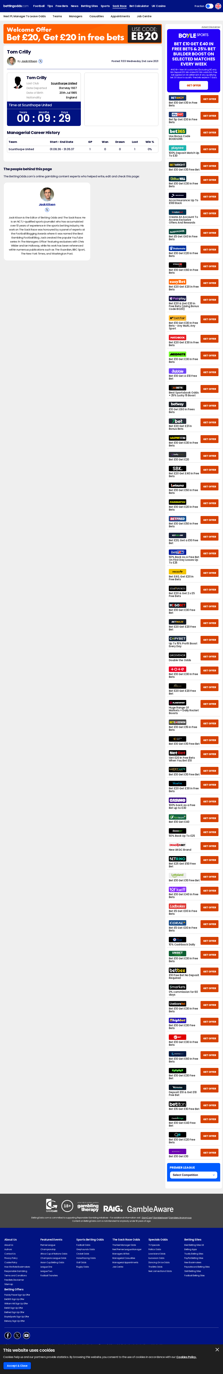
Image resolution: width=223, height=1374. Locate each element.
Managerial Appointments (125, 1262)
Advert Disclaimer (211, 27)
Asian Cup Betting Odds (52, 1262)
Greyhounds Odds (85, 1249)
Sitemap (8, 1284)
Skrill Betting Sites (192, 1271)
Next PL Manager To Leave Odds (24, 16)
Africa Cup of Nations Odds (53, 1253)
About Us (8, 1245)
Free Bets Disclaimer (14, 1279)
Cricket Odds (82, 1253)
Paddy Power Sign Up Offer (17, 1294)
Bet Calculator (139, 6)
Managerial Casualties (123, 1258)
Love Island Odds (157, 1253)
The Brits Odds (155, 1266)
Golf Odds (81, 1262)
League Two (46, 1271)
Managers (75, 16)
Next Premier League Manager (126, 1249)
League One (46, 1266)
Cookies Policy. (186, 1357)
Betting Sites (89, 6)
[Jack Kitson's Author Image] (47, 195)
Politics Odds (154, 1249)
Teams (57, 16)
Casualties (96, 16)
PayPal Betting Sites (193, 1258)
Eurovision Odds (156, 1258)
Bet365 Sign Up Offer (14, 1299)
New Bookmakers (192, 1262)
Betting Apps (190, 1249)
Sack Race (120, 6)
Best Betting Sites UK (194, 1245)
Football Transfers (49, 1275)
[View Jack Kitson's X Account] (40, 61)
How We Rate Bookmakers (17, 1266)
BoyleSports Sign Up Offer (16, 1316)
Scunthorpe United (64, 83)
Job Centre (144, 16)
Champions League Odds (53, 1258)
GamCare (147, 1217)
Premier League (47, 1245)
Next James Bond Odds (160, 1271)
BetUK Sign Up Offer (13, 1307)
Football (38, 6)
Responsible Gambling (15, 1271)
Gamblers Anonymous (180, 1217)
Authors (8, 1249)
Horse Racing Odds (86, 1258)
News (74, 6)
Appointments (120, 16)
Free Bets (62, 6)
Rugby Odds (82, 1266)
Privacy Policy (10, 1258)
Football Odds (83, 1245)
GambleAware (160, 1217)
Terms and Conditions (15, 1275)
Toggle (209, 6)
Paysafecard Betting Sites (197, 1266)
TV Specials (154, 1245)
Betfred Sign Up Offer (14, 1312)
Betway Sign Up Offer (14, 1320)
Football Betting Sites (194, 1275)
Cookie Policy (10, 1262)
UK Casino (159, 6)
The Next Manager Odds (124, 1245)
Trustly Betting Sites (193, 1253)
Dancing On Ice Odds (159, 1262)
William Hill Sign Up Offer (16, 1303)
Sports (105, 6)
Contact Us (10, 1253)
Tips (50, 6)
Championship (48, 1249)
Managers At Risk (120, 1253)
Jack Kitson (29, 61)
